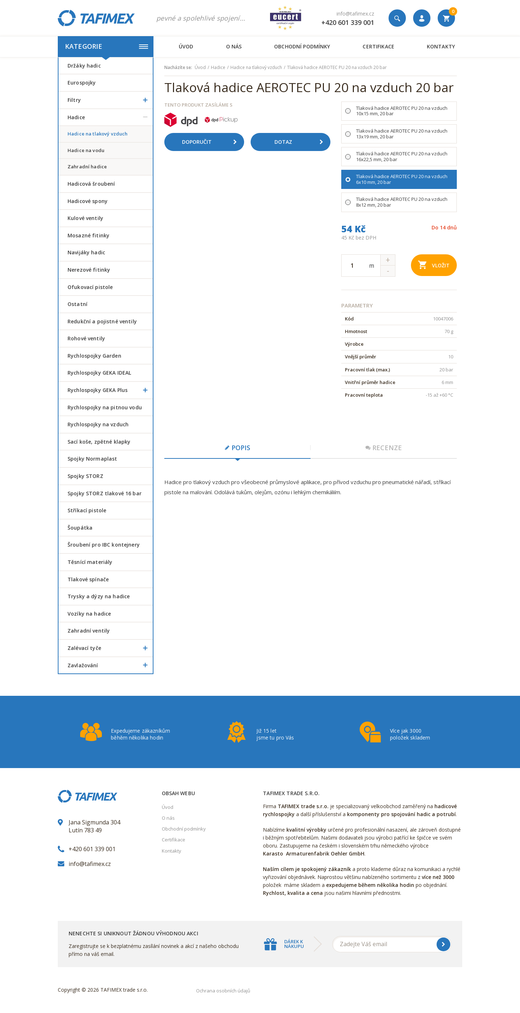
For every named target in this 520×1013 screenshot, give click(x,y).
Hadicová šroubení (91, 183)
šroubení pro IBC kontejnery (104, 544)
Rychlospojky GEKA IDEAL (99, 372)
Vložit (434, 264)
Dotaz (301, 142)
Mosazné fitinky (88, 235)
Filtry (110, 100)
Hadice (110, 117)
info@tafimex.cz (355, 13)
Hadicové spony (88, 201)
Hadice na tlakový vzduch (97, 133)
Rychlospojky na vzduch (98, 424)
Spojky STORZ (85, 476)
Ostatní (77, 304)
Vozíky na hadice (89, 613)
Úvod (186, 46)
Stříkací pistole (87, 510)
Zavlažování (110, 665)
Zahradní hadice (87, 166)
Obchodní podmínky (302, 46)
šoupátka (80, 527)
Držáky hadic (84, 65)
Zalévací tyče (110, 648)
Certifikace (378, 46)
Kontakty (441, 46)
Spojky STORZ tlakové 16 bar (105, 493)
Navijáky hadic (86, 252)
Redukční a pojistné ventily (102, 321)
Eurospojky (82, 82)
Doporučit (212, 142)
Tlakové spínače (88, 579)
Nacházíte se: (178, 67)
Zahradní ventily (89, 630)
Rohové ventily (86, 338)
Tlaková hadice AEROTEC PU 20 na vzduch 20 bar (337, 67)
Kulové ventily (85, 218)
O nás (234, 46)
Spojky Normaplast (92, 458)
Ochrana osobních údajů (223, 990)
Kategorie (106, 46)
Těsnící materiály (90, 562)
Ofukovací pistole (90, 287)
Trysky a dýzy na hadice (99, 596)
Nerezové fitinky (89, 269)
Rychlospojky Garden (94, 355)
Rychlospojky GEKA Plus (110, 390)
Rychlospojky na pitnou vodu (105, 407)
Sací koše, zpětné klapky (99, 441)
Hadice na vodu (86, 150)
